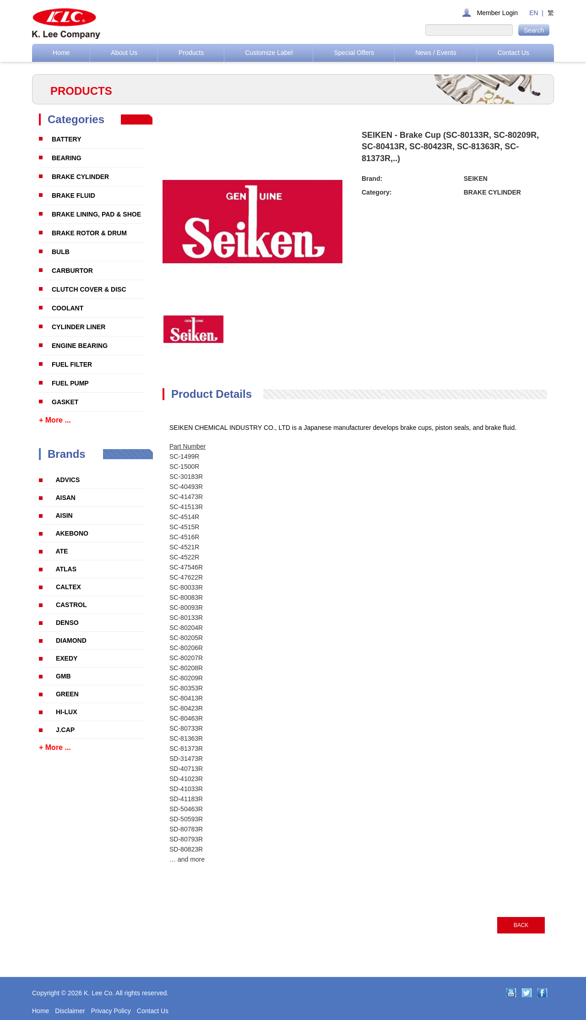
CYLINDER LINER (78, 327)
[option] (193, 329)
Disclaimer (70, 1011)
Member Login (497, 12)
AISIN (63, 515)
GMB (63, 676)
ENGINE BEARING (80, 345)
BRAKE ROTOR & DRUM (89, 233)
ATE (61, 551)
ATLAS (65, 569)
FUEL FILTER (72, 364)
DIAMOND (71, 640)
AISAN (65, 497)
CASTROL (71, 604)
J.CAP (65, 729)
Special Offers (354, 52)
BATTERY (66, 139)
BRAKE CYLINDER (80, 176)
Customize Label (269, 52)
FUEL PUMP (70, 383)
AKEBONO (71, 533)
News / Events (435, 52)
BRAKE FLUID (73, 195)
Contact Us (513, 52)
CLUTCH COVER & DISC (89, 289)
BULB (61, 251)
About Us (124, 52)
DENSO (67, 622)
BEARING (66, 158)
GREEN (67, 694)
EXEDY (66, 658)
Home (61, 52)
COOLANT (67, 308)
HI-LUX (66, 712)
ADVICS (67, 479)
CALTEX (68, 587)
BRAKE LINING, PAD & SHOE (96, 214)
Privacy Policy (111, 1011)
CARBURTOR (72, 270)
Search (534, 30)
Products (191, 52)
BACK (521, 925)
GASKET (65, 402)
